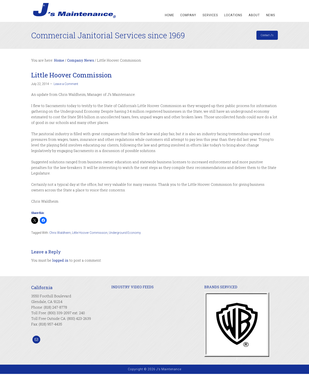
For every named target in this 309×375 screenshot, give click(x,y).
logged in (60, 261)
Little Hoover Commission (90, 234)
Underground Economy (125, 234)
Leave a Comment (66, 85)
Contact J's (264, 35)
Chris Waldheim (60, 234)
